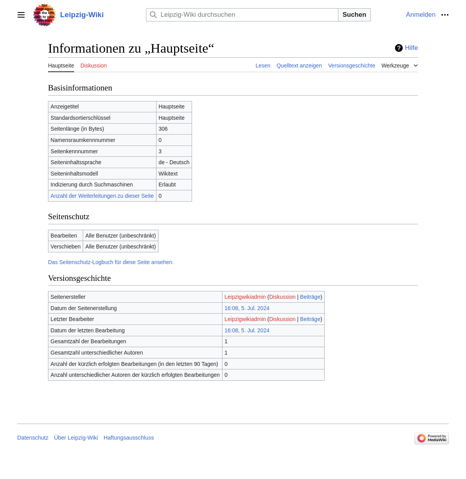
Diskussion (282, 297)
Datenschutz (32, 438)
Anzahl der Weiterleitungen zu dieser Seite (102, 196)
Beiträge (310, 297)
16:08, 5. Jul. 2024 (246, 308)
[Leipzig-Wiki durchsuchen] (242, 14)
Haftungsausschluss (129, 438)
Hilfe (411, 47)
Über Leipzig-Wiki (76, 438)
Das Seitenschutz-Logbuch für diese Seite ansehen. (111, 262)
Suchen (354, 14)
